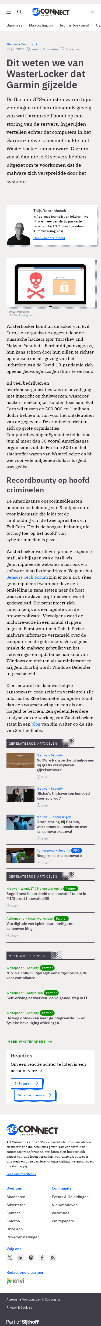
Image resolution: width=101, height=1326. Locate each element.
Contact (13, 1212)
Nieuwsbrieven (65, 1204)
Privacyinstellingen (23, 1237)
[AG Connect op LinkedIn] (20, 1257)
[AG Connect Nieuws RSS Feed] (53, 1257)
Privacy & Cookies (19, 1307)
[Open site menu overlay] (8, 12)
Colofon (13, 1221)
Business (14, 25)
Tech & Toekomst (74, 25)
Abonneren (15, 1196)
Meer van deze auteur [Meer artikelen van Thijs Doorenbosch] (49, 238)
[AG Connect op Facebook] (42, 1257)
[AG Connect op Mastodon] (31, 1257)
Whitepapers (63, 1221)
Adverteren (16, 1204)
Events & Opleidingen (70, 1196)
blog (36, 724)
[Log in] (92, 12)
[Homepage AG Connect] (50, 11)
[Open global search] (19, 12)
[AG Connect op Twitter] (9, 1257)
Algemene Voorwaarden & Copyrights (33, 1299)
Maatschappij (41, 25)
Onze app (14, 1229)
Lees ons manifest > (21, 1174)
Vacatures (60, 1212)
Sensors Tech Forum (27, 577)
